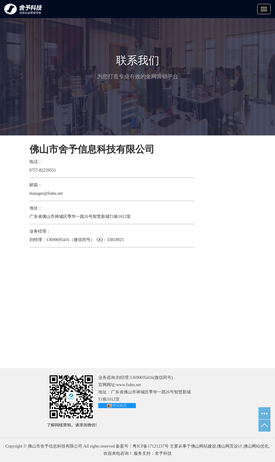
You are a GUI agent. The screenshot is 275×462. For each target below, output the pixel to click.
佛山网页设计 (229, 446)
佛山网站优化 (256, 446)
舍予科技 (163, 453)
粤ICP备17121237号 (151, 446)
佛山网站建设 (203, 446)
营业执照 (119, 405)
